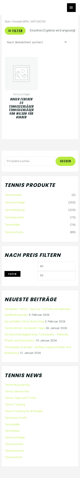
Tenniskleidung (14, 210)
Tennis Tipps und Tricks (20, 398)
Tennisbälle (12, 225)
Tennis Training (14, 404)
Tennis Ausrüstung (16, 385)
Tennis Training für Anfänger (23, 411)
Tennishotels (13, 195)
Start (7, 22)
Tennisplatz (12, 431)
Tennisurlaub (13, 457)
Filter (12, 273)
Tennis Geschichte (16, 391)
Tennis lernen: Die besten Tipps (24, 328)
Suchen (65, 161)
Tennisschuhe (13, 232)
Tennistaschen (14, 217)
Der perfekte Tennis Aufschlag (24, 321)
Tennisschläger (14, 202)
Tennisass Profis (15, 418)
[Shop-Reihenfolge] (36, 42)
